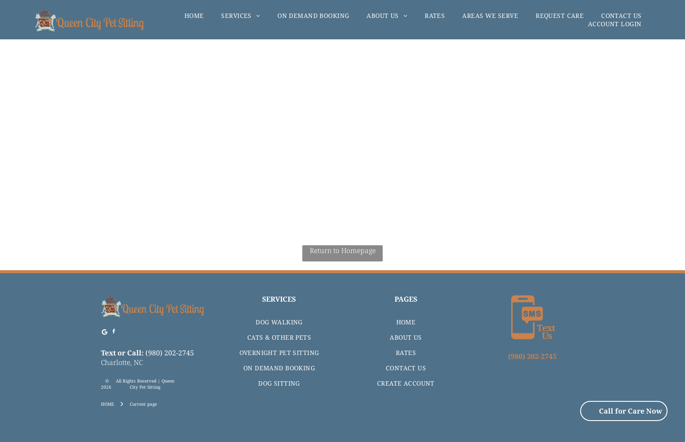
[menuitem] (194, 15)
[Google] (104, 333)
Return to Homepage (343, 250)
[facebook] (113, 333)
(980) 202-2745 (169, 353)
